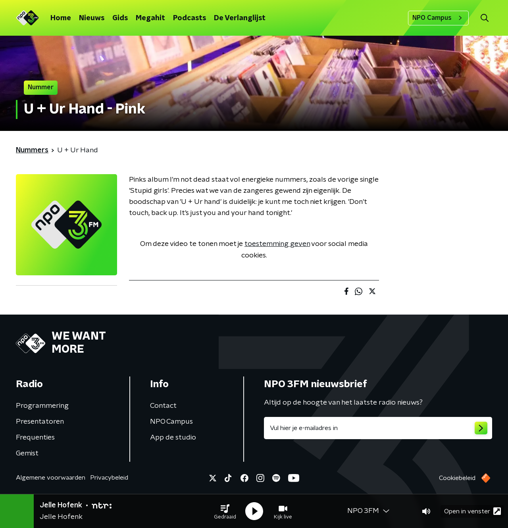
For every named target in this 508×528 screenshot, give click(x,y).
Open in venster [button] (472, 511)
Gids (120, 18)
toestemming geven (277, 244)
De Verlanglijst (240, 18)
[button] (225, 511)
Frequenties (35, 437)
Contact (163, 405)
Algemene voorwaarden (50, 477)
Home (60, 18)
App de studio (173, 437)
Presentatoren (40, 421)
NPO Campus (438, 18)
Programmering (42, 405)
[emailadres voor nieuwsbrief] (378, 428)
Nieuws (91, 18)
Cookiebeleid (457, 478)
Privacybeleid (109, 477)
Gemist (27, 453)
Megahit (150, 18)
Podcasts (189, 18)
